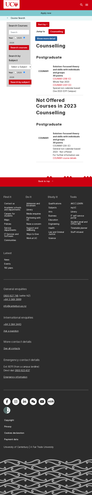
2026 (11, 43)
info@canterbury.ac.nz (15, 306)
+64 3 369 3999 (12, 299)
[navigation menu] (86, 5)
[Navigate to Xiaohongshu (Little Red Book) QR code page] (50, 401)
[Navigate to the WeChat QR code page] (33, 401)
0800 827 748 (11, 295)
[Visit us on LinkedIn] (24, 401)
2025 (19, 38)
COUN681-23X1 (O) (62, 85)
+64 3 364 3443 (12, 324)
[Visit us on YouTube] (42, 401)
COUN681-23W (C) (62, 78)
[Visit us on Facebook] (7, 401)
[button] (46, 13)
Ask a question (11, 330)
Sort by (42, 24)
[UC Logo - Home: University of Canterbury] (12, 4)
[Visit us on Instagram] (15, 401)
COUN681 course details (64, 158)
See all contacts (12, 348)
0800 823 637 (22, 370)
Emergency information (15, 376)
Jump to (40, 31)
